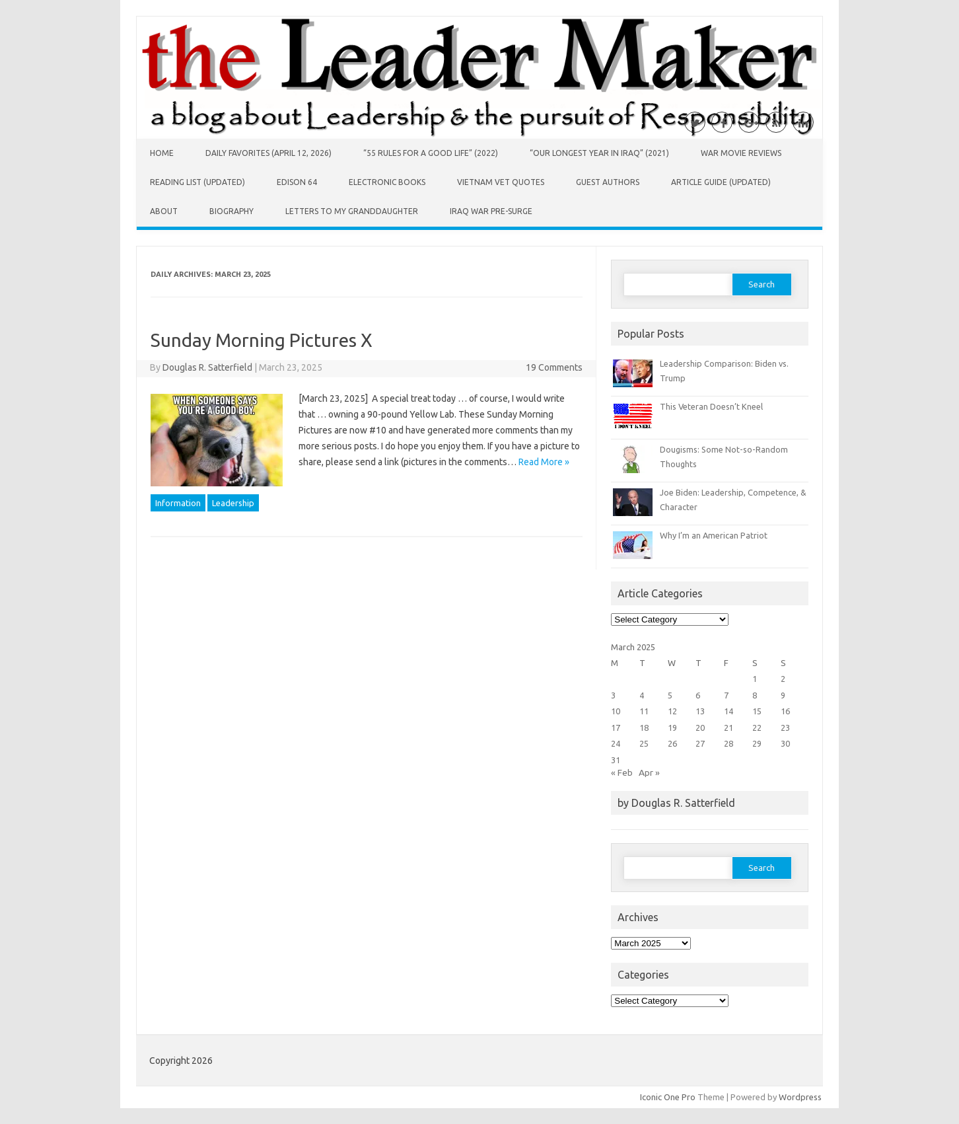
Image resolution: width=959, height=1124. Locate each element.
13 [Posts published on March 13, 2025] (700, 711)
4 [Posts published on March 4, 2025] (641, 695)
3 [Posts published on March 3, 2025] (613, 695)
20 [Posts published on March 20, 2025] (700, 727)
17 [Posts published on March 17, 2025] (615, 727)
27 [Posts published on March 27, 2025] (700, 743)
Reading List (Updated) (197, 182)
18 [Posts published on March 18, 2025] (644, 727)
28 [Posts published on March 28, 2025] (728, 743)
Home (162, 153)
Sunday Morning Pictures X (262, 340)
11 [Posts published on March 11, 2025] (644, 711)
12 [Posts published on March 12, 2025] (672, 711)
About (164, 211)
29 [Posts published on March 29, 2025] (757, 743)
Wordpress (800, 1097)
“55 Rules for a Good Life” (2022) (430, 153)
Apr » (649, 772)
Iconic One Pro (667, 1097)
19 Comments (554, 367)
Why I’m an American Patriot (713, 535)
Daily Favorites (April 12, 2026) (268, 153)
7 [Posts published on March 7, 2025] (726, 695)
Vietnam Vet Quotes (500, 182)
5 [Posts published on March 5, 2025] (670, 695)
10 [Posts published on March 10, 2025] (615, 711)
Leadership (233, 502)
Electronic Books (387, 182)
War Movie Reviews (741, 153)
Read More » (543, 462)
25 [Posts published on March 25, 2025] (644, 743)
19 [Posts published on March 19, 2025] (672, 727)
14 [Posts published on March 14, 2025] (728, 711)
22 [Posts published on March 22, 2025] (757, 727)
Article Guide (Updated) (721, 182)
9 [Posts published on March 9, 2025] (783, 695)
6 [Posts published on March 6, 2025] (697, 695)
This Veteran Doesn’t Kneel (711, 406)
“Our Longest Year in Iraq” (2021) (599, 153)
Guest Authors (607, 182)
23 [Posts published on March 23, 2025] (785, 727)
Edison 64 (297, 182)
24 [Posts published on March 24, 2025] (615, 743)
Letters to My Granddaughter (351, 211)
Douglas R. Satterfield (207, 367)
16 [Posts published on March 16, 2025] (785, 711)
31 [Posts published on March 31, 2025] (615, 760)
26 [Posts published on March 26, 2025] (672, 743)
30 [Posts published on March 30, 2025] (785, 743)
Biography (231, 211)
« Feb (622, 772)
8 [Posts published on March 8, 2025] (754, 695)
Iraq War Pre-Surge (491, 211)
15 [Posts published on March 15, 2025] (757, 711)
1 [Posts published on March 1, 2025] (754, 678)
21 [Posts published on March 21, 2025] (728, 727)
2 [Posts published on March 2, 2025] (783, 678)
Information (178, 502)
